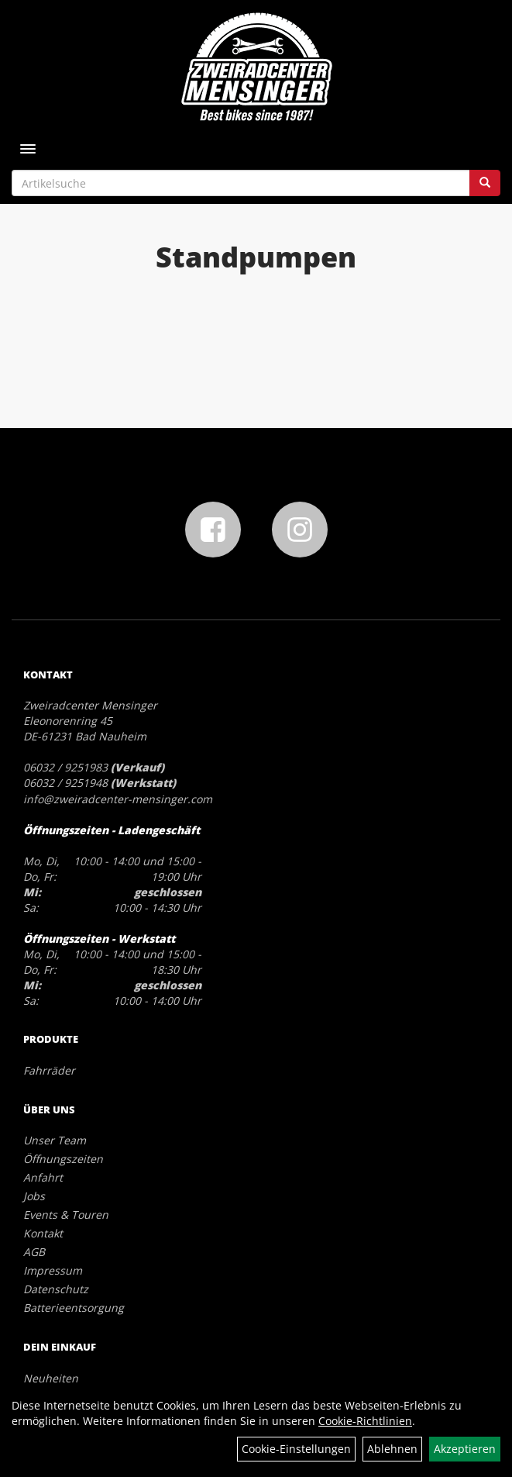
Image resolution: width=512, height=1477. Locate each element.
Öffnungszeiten (63, 1158)
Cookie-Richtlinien (365, 1420)
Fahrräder (49, 1070)
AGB (34, 1251)
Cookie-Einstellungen (296, 1448)
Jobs (34, 1196)
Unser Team (54, 1140)
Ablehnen (392, 1448)
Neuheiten (50, 1378)
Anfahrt (43, 1177)
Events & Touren (65, 1214)
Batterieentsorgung (73, 1307)
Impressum (52, 1270)
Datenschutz (55, 1289)
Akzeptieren (465, 1448)
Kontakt (43, 1233)
